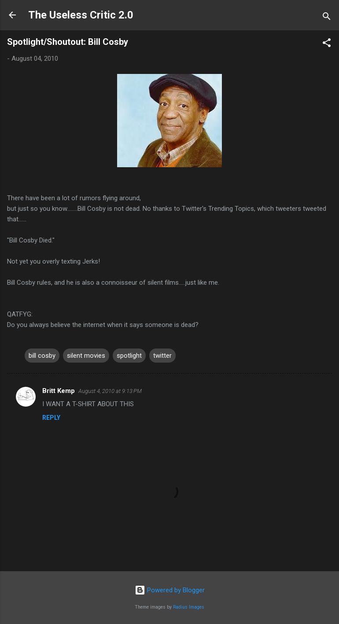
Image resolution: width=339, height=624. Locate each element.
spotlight (129, 356)
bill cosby (42, 356)
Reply (51, 417)
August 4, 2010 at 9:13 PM (110, 391)
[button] (326, 44)
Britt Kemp (58, 391)
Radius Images (188, 607)
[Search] (326, 17)
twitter (162, 356)
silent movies (86, 356)
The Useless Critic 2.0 (80, 15)
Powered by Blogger (170, 590)
